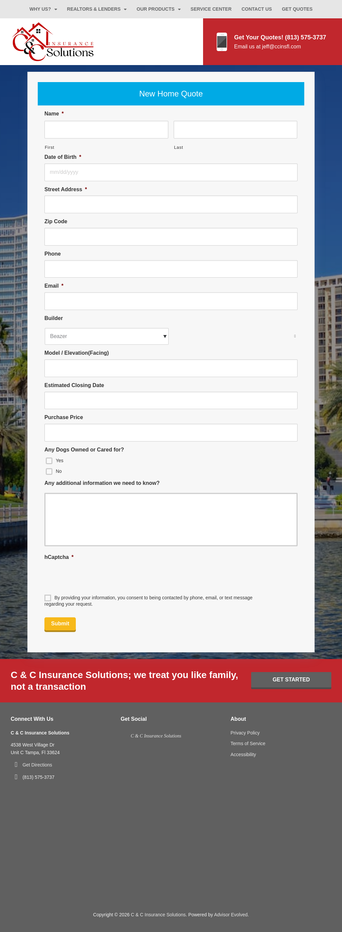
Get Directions (37, 764)
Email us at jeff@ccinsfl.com (267, 46)
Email (53, 286)
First (49, 147)
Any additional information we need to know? (102, 483)
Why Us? (40, 9)
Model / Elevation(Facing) (76, 353)
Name (54, 113)
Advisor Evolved (230, 914)
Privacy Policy (245, 732)
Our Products (156, 9)
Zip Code (55, 221)
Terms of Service (247, 743)
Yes (59, 460)
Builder (53, 318)
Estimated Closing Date (74, 385)
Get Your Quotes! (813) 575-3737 (280, 37)
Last (178, 147)
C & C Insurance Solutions (156, 735)
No (59, 471)
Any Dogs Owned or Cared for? (84, 449)
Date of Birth (62, 157)
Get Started (291, 679)
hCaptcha (58, 557)
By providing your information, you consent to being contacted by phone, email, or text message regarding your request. (148, 601)
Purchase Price (63, 417)
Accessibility (243, 754)
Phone (52, 254)
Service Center (211, 9)
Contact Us (256, 9)
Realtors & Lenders (94, 9)
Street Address (65, 189)
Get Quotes (297, 9)
